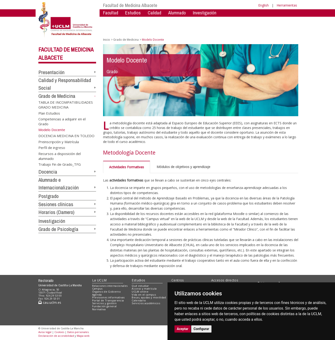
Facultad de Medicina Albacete (130, 5)
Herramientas (287, 5)
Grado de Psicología (58, 229)
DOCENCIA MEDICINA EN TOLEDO (66, 135)
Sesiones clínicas (55, 204)
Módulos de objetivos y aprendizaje (183, 167)
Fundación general (104, 306)
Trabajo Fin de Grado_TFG (59, 164)
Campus (97, 288)
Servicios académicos (146, 303)
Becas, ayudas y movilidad (149, 297)
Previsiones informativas (108, 297)
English (263, 5)
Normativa (99, 309)
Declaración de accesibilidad (56, 335)
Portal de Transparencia (108, 300)
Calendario (139, 300)
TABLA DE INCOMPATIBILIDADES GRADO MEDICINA (65, 104)
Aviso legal (44, 332)
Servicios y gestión (104, 303)
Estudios (133, 13)
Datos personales (78, 332)
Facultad (110, 13)
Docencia (47, 171)
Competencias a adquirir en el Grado (62, 121)
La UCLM (99, 280)
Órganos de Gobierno (106, 291)
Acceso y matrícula (144, 288)
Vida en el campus (144, 294)
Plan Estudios (49, 113)
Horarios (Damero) (56, 212)
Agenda (97, 294)
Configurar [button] (201, 329)
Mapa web (83, 335)
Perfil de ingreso (51, 147)
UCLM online (140, 291)
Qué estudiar (140, 285)
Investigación (204, 13)
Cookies (59, 332)
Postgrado (48, 196)
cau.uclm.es (49, 302)
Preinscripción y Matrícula (58, 141)
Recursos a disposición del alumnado (59, 156)
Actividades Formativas (126, 167)
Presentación (51, 72)
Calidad (154, 13)
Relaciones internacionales (110, 285)
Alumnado (177, 13)
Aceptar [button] (182, 329)
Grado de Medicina (56, 95)
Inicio (106, 40)
